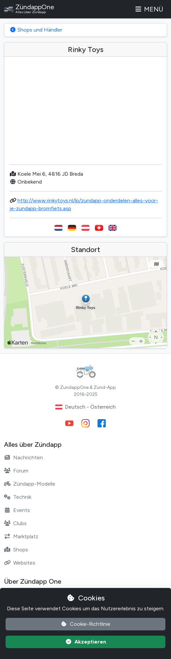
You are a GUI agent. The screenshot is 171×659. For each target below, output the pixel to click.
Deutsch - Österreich (85, 407)
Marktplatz (21, 536)
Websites (19, 563)
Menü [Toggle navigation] (148, 9)
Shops (16, 549)
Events (17, 510)
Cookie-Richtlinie (85, 624)
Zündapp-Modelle (29, 484)
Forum (16, 471)
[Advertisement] (85, 113)
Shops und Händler (36, 30)
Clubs (15, 523)
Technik (17, 497)
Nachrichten (23, 457)
